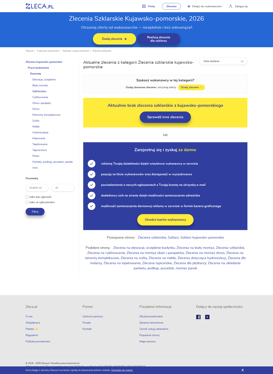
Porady (86, 322)
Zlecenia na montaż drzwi (205, 253)
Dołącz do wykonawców (205, 6)
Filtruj (35, 211)
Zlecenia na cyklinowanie (106, 253)
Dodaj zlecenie (191, 87)
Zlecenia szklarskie (102, 51)
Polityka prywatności (38, 341)
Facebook (198, 317)
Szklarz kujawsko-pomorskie (202, 237)
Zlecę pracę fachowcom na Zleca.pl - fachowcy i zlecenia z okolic (40, 6)
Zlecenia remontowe (151, 322)
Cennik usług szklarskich (153, 329)
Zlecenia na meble (162, 258)
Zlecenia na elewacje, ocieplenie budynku (144, 248)
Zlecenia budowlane (151, 316)
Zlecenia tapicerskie (157, 263)
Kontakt (87, 329)
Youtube (207, 317)
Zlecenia (171, 6)
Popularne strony (149, 335)
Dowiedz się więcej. (122, 370)
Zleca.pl (29, 51)
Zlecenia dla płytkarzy (190, 263)
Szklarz (173, 237)
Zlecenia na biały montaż (195, 248)
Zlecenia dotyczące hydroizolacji (202, 258)
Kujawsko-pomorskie (48, 51)
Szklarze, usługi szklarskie (76, 51)
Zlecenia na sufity (134, 258)
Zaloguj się (241, 6)
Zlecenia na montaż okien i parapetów (155, 253)
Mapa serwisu (147, 341)
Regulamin (32, 335)
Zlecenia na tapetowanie (122, 263)
